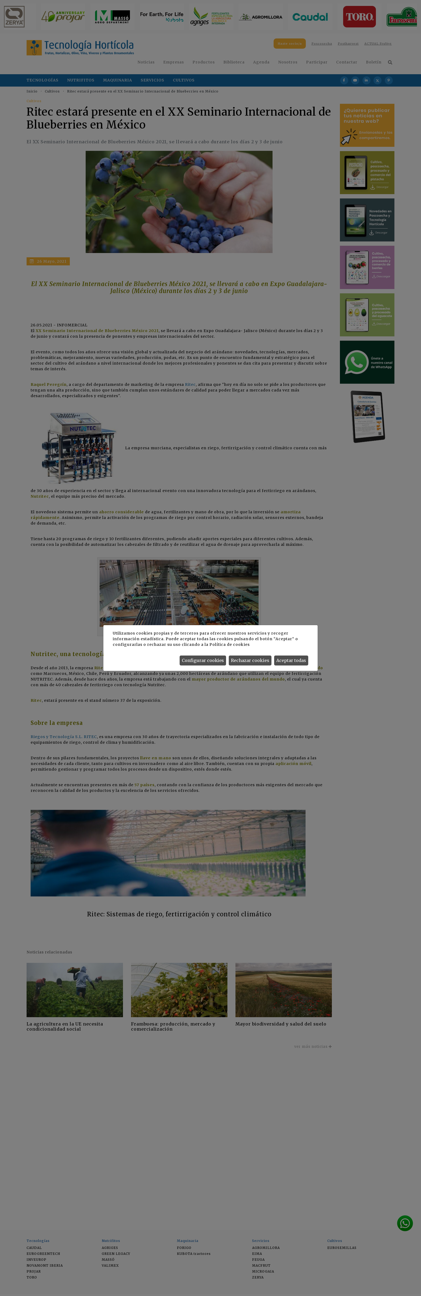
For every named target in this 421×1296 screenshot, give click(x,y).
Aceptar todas (291, 660)
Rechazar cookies (250, 660)
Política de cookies (229, 644)
